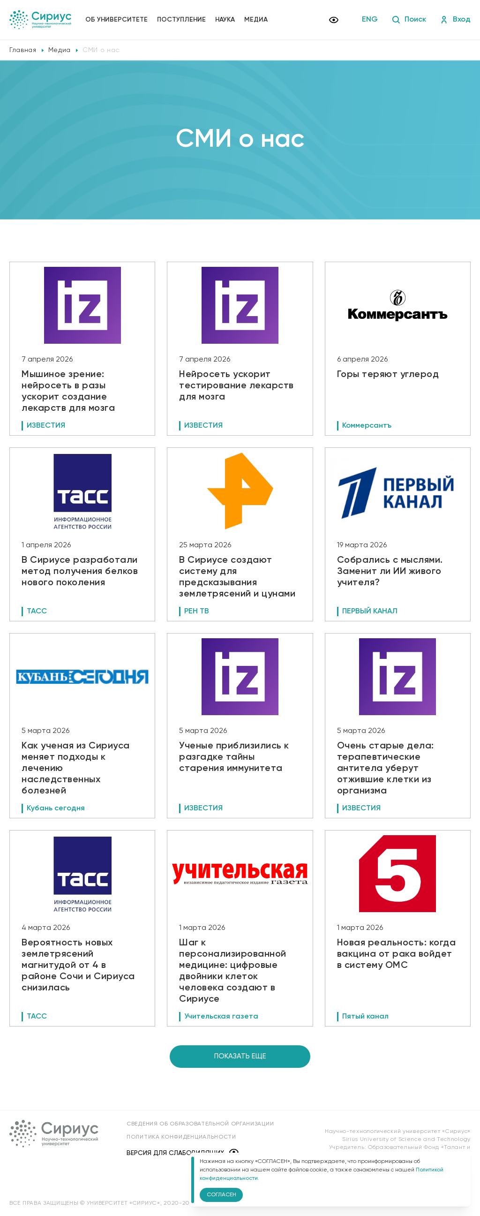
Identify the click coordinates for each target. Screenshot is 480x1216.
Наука (225, 19)
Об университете (116, 19)
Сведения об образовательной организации (200, 1124)
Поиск (409, 19)
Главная (23, 50)
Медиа (256, 19)
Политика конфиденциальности (181, 1137)
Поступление (181, 19)
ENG (370, 19)
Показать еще (240, 1056)
